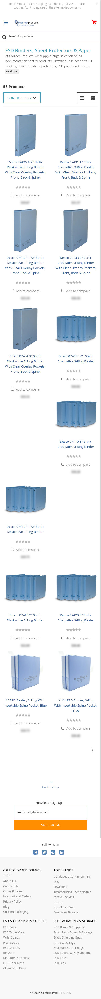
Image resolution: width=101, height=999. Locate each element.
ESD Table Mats (13, 932)
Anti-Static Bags (64, 942)
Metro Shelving (64, 897)
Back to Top (50, 783)
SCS (56, 882)
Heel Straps (11, 942)
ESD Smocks (11, 948)
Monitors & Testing (16, 958)
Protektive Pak (63, 907)
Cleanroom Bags (14, 968)
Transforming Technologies (72, 892)
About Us (9, 881)
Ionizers (8, 953)
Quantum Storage (66, 912)
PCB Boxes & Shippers (69, 927)
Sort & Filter (22, 98)
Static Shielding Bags (68, 937)
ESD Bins (60, 963)
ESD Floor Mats (13, 963)
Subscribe (50, 825)
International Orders (17, 896)
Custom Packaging (15, 912)
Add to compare (28, 195)
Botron (58, 902)
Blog (6, 907)
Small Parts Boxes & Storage (73, 932)
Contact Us (10, 886)
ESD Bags (9, 927)
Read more (12, 71)
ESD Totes (61, 958)
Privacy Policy (12, 901)
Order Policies (12, 891)
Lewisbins (60, 887)
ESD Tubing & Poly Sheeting (72, 953)
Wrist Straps (11, 937)
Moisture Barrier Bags (69, 948)
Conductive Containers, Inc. (72, 876)
